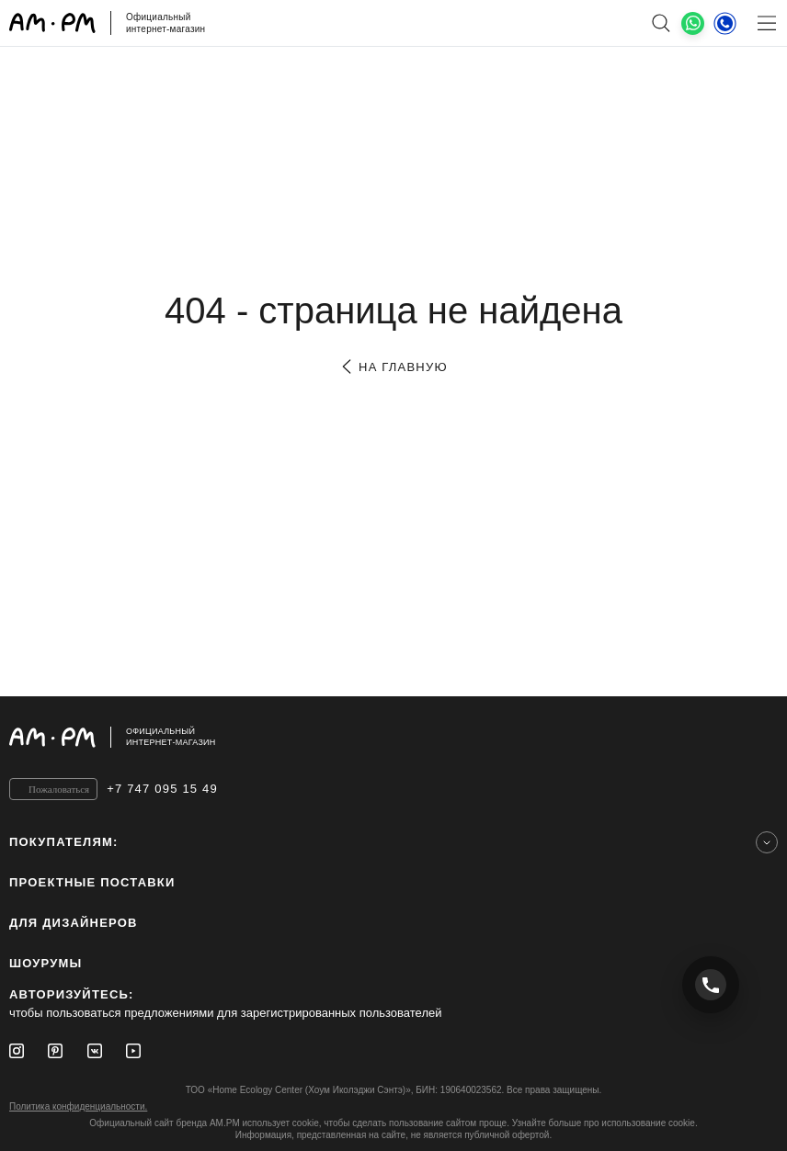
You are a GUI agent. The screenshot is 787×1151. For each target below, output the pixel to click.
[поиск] (660, 23)
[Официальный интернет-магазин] (393, 737)
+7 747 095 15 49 (162, 789)
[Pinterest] (55, 1051)
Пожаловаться (59, 789)
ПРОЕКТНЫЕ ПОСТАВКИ (92, 882)
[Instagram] (16, 1051)
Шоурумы (45, 963)
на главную (393, 367)
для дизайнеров (73, 923)
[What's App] (692, 23)
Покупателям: (64, 842)
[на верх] (759, 736)
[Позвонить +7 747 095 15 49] (710, 984)
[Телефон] (725, 23)
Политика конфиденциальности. (78, 1106)
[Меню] (766, 23)
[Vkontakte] (94, 1051)
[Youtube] (133, 1051)
